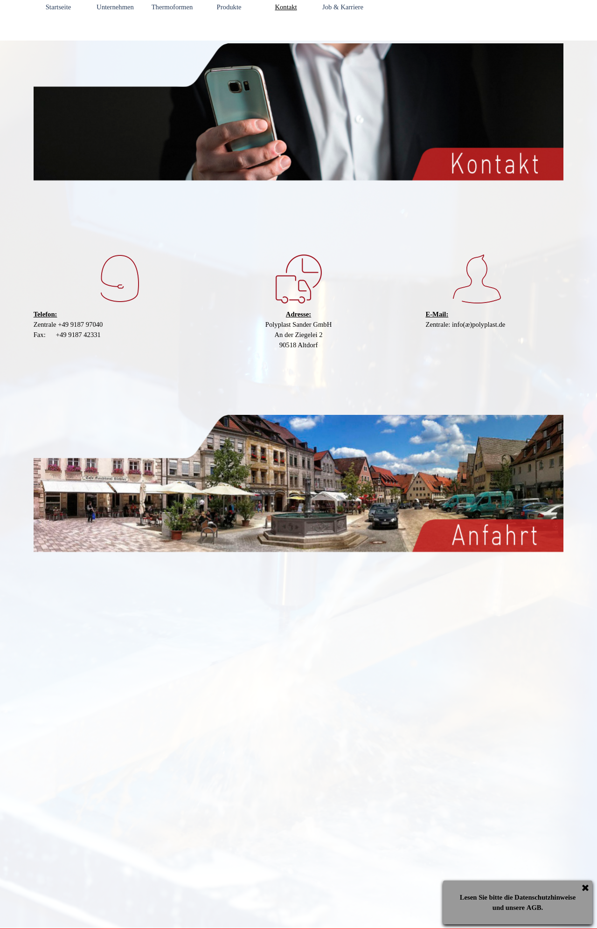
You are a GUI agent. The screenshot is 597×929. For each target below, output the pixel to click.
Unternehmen (115, 7)
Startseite (58, 7)
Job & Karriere (342, 7)
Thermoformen (172, 7)
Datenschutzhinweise (545, 897)
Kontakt (286, 7)
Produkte (229, 7)
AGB (534, 907)
